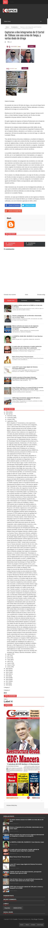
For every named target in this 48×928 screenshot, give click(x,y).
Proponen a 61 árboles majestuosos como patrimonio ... (22, 508)
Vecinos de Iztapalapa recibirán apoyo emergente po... (22, 511)
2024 (7, 668)
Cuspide (15, 919)
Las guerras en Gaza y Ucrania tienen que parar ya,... (22, 620)
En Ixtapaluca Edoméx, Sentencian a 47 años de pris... (22, 443)
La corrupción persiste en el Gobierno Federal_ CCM (21, 493)
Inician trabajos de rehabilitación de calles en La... (21, 641)
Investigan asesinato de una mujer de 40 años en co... (22, 457)
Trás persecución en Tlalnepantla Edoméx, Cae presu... (22, 439)
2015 (7, 685)
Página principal (12, 805)
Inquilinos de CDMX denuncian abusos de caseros (21, 522)
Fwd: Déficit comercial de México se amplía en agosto (22, 580)
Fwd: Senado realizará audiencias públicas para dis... (21, 495)
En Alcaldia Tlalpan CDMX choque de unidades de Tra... (22, 537)
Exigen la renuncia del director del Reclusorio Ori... (21, 569)
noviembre (10, 417)
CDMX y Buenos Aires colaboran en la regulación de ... (22, 432)
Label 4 (8, 701)
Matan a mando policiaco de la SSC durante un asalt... (22, 428)
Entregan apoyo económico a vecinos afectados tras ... (22, 605)
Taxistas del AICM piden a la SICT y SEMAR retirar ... (21, 558)
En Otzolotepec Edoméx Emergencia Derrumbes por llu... (23, 441)
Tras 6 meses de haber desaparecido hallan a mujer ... (22, 546)
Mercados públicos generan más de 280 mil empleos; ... (22, 506)
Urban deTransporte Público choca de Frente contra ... (22, 540)
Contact (33, 924)
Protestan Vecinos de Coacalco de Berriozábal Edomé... (22, 435)
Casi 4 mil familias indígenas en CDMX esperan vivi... (22, 629)
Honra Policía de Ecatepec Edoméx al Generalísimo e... (22, 437)
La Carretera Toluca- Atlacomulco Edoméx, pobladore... (22, 533)
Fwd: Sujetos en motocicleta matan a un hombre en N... (22, 491)
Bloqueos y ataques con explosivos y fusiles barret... (21, 509)
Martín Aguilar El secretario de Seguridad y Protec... (21, 459)
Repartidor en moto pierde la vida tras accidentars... (21, 480)
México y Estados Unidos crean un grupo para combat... (22, 565)
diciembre (10, 415)
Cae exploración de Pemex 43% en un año (19, 453)
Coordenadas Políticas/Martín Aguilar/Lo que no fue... (22, 464)
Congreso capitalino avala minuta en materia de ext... (21, 639)
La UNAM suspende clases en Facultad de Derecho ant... (23, 482)
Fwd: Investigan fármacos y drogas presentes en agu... (22, 585)
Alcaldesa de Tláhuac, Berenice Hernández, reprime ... (22, 652)
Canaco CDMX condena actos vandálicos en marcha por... (23, 555)
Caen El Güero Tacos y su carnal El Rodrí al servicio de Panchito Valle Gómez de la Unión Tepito (26, 879)
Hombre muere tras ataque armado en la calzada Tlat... (22, 560)
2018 (7, 679)
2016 (7, 683)
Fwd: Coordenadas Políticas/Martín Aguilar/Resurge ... (22, 594)
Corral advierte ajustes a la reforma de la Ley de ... (21, 461)
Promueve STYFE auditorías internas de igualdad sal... (22, 513)
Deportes (7, 908)
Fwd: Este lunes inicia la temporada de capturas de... (21, 490)
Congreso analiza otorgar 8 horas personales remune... (22, 632)
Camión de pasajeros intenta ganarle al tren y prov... (21, 564)
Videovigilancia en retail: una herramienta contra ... (21, 648)
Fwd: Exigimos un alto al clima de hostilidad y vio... (21, 520)
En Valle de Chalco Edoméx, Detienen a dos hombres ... (22, 444)
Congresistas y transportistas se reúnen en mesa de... (22, 600)
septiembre (10, 421)
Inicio (26, 294)
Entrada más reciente (10, 294)
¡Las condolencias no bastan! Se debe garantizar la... (21, 614)
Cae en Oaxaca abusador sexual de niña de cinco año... (22, 544)
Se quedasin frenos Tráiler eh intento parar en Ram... (21, 576)
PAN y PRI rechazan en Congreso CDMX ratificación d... (22, 638)
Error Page (40, 924)
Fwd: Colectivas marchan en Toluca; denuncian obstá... (22, 497)
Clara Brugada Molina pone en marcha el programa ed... (22, 556)
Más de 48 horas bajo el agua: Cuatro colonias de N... (22, 462)
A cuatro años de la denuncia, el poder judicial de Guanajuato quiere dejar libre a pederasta (24, 850)
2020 (7, 676)
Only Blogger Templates (37, 919)
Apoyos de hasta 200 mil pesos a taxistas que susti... (21, 479)
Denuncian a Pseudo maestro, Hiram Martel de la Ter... (22, 517)
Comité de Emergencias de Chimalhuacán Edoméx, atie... (23, 527)
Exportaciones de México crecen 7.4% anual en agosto (22, 484)
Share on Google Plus (13, 210)
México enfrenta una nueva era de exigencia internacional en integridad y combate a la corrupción (27, 835)
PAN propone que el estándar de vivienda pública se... (22, 504)
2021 (7, 674)
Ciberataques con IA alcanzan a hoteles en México (21, 549)
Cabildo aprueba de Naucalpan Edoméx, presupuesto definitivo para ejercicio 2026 (25, 872)
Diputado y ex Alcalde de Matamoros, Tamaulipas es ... (22, 553)
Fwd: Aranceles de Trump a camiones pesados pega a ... (22, 486)
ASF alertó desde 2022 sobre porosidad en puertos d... (22, 547)
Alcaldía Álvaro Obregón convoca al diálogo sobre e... (22, 636)
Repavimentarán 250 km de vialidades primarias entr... (22, 627)
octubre (9, 419)
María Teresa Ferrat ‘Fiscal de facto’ (20, 857)
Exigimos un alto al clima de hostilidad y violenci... (21, 502)
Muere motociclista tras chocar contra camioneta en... (22, 634)
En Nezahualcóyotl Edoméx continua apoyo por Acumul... (23, 538)
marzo (9, 663)
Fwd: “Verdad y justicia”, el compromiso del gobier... (21, 589)
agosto (9, 654)
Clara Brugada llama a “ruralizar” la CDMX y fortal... (21, 611)
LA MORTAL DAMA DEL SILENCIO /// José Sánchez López (27, 842)
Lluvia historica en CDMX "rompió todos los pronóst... (21, 542)
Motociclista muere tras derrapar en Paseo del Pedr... (21, 562)
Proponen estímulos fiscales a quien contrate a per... (21, 598)
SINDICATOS (17, 908)
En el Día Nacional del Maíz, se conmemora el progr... (22, 471)
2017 (7, 681)
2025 (7, 414)
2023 (7, 670)
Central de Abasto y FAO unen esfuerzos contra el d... (22, 475)
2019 (7, 677)
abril (8, 661)
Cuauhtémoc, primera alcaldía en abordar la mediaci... (22, 643)
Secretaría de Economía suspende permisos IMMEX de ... (23, 450)
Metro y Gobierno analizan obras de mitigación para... (22, 430)
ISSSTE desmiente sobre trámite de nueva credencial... (22, 630)
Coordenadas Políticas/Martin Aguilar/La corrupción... (21, 621)
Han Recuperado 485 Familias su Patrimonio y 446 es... (22, 535)
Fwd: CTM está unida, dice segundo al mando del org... (22, 488)
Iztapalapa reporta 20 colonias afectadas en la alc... (21, 518)
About (27, 924)
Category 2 (7, 690)
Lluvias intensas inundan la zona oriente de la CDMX (21, 571)
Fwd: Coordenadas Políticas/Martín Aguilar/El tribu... (21, 499)
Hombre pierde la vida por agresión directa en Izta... (21, 515)
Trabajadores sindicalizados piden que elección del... (21, 602)
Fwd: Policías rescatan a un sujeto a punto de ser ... (21, 587)
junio (8, 657)
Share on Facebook (12, 205)
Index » (6, 699)
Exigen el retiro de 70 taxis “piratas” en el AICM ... (20, 473)
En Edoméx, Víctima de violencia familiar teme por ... (21, 618)
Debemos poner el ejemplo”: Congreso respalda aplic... (22, 596)
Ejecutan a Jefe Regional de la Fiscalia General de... (21, 645)
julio (8, 656)
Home (21, 924)
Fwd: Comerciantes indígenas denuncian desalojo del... (22, 650)
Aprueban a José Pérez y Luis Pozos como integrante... (22, 424)
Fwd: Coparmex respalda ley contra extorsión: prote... (22, 582)
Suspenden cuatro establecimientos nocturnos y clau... (22, 524)
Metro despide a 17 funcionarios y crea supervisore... (21, 423)
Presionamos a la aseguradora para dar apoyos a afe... (22, 470)
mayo (8, 659)
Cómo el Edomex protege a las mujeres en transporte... (22, 551)
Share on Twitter (28, 205)
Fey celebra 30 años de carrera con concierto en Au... (22, 623)
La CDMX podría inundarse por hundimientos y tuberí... (22, 573)
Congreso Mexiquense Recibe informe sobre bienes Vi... (22, 574)
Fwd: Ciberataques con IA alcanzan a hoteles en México (22, 500)
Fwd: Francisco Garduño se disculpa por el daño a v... (22, 591)
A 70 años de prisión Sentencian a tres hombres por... (22, 434)
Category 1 (7, 687)
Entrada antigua (41, 294)
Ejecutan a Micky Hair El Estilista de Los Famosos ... (21, 448)
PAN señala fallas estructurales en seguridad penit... (21, 603)
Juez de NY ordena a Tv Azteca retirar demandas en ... (22, 455)
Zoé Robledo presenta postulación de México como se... (22, 452)
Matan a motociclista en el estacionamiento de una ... (21, 607)
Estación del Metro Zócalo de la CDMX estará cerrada (22, 529)
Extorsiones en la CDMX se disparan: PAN (18, 567)
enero (8, 666)
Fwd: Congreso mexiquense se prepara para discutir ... (22, 592)
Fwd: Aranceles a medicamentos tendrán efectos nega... (22, 583)
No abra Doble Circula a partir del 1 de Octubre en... (21, 446)
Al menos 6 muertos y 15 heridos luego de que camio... (22, 578)
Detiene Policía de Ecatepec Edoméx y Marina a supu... (22, 531)
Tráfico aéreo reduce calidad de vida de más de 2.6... (21, 625)
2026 (7, 412)
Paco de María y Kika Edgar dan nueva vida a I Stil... (21, 466)
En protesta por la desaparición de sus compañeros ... (22, 647)
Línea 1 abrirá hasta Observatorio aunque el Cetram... (22, 426)
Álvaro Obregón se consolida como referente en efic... (22, 616)
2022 (7, 672)
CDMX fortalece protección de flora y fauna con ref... (21, 612)
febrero (9, 665)
